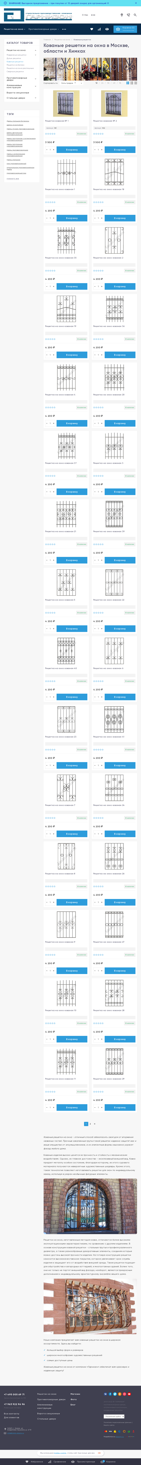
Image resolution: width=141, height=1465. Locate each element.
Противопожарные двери (44, 29)
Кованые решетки (15, 62)
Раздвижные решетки (16, 55)
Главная (47, 40)
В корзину (72, 150)
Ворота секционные (18, 93)
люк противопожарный (16, 164)
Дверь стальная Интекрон (18, 121)
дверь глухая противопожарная (20, 129)
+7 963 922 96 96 (14, 1419)
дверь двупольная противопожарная (14, 134)
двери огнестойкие (15, 125)
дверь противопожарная (17, 150)
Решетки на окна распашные (20, 68)
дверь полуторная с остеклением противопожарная (21, 140)
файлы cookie (60, 1453)
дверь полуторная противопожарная (14, 145)
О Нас (85, 15)
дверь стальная (13, 160)
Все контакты (11, 1429)
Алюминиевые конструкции (14, 86)
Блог (73, 1420)
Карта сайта (109, 1440)
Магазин (75, 1409)
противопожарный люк (16, 173)
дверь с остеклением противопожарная (16, 155)
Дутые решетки (14, 58)
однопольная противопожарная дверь (20, 168)
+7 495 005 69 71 (14, 1409)
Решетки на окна (14, 29)
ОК (99, 1453)
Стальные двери (16, 98)
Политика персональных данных (117, 1437)
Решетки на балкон (15, 65)
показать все (13, 179)
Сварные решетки (15, 72)
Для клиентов (11, 1432)
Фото (74, 1414)
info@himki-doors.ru (15, 1448)
